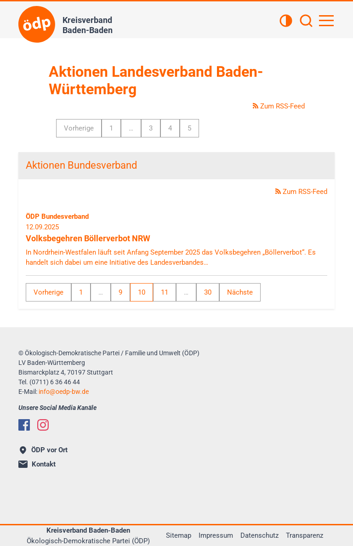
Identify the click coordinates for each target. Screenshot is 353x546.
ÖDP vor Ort (44, 450)
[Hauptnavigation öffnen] (326, 20)
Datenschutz (259, 535)
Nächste (240, 292)
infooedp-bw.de (64, 391)
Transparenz (304, 535)
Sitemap (178, 535)
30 (207, 292)
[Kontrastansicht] (286, 21)
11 (164, 292)
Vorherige (79, 128)
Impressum (216, 535)
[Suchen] (306, 21)
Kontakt (37, 464)
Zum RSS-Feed (279, 106)
